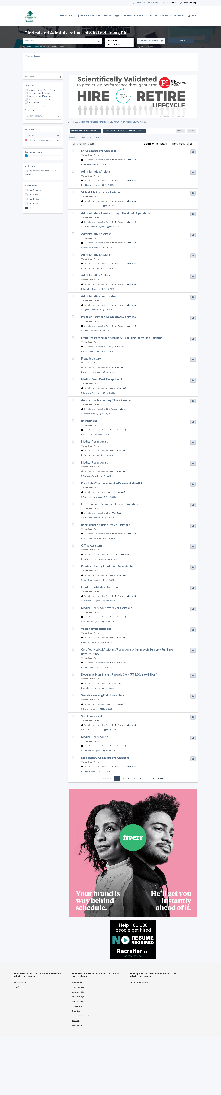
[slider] (26, 155)
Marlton (86, 414)
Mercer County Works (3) (139, 982)
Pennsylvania (96, 206)
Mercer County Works (90, 155)
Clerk (108, 683)
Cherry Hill (87, 289)
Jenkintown (87, 751)
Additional (30, 166)
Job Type (29, 85)
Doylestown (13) (78, 987)
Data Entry (110, 492)
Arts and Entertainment (39, 99)
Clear (191, 131)
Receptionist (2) (20, 982)
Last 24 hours (35, 190)
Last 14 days (34, 199)
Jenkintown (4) (78, 1011)
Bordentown (87, 247)
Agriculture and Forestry (40, 96)
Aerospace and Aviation (39, 93)
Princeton (86, 268)
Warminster (87, 497)
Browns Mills (87, 372)
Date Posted (31, 185)
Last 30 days (34, 203)
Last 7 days (34, 194)
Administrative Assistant (115, 160)
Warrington (87, 476)
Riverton (86, 709)
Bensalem (86, 622)
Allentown (86, 642)
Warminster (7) (77, 1001)
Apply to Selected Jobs (83, 144)
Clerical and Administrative (94, 160)
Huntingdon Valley (89, 559)
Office (108, 513)
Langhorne (87, 310)
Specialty (29, 110)
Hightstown (87, 185)
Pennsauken (87, 538)
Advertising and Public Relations (43, 90)
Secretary (109, 346)
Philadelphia (87, 730)
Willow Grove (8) (78, 997)
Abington (86, 351)
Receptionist (110, 388)
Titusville (86, 164)
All (30, 207)
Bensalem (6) (77, 1006)
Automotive (34, 102)
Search (181, 40)
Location (29, 129)
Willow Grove (88, 518)
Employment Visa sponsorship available (40, 172)
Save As (180, 131)
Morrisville (87, 206)
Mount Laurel (88, 434)
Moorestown (87, 580)
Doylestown (87, 393)
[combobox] (119, 42)
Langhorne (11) (78, 992)
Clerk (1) (17, 987)
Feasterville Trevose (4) (81, 1016)
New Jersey (94, 164)
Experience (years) (34, 152)
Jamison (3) (76, 1020)
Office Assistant (112, 409)
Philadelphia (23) (78, 982)
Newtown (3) (77, 1025)
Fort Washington (89, 227)
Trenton (86, 330)
